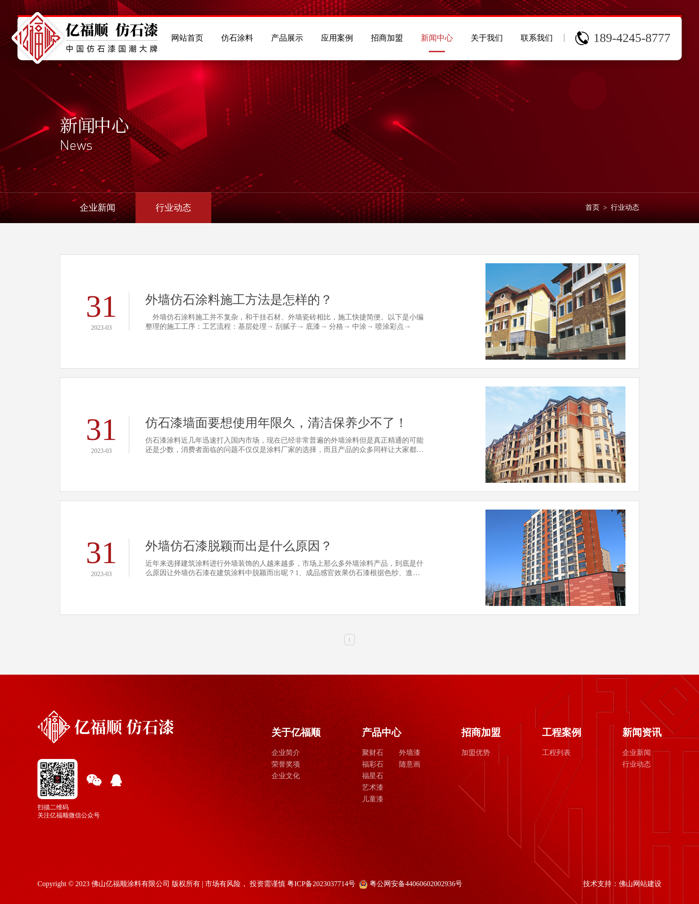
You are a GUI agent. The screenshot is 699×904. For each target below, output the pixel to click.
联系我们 (537, 37)
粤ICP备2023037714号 (321, 883)
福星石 (372, 776)
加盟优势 (475, 752)
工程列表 (556, 752)
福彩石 (372, 764)
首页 (592, 207)
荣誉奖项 (285, 764)
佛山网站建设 (640, 883)
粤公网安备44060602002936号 (416, 883)
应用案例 (337, 37)
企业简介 (285, 752)
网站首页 (187, 37)
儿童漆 (372, 799)
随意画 (409, 764)
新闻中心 (437, 38)
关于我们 (487, 37)
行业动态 (173, 207)
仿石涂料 (237, 37)
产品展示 (287, 37)
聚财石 (372, 752)
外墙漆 (409, 752)
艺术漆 (372, 787)
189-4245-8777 (622, 38)
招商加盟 (387, 37)
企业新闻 (97, 207)
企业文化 (285, 776)
